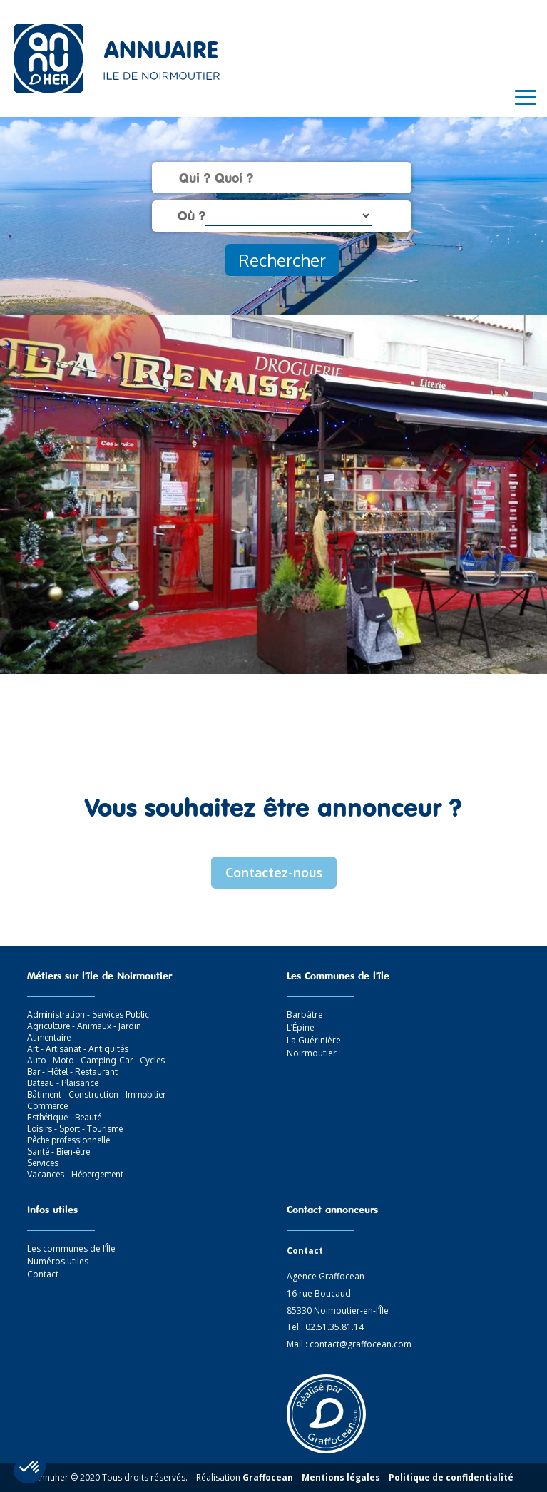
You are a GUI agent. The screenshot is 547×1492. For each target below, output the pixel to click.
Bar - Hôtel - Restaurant (72, 1071)
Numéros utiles (57, 1261)
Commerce (47, 1105)
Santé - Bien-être (58, 1151)
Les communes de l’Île (71, 1248)
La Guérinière (314, 1040)
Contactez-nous (273, 872)
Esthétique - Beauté (64, 1117)
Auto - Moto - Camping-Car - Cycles (96, 1060)
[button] (30, 1468)
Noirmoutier (312, 1053)
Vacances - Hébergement (75, 1174)
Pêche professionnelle (68, 1140)
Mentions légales (341, 1477)
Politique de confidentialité (451, 1477)
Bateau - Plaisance (62, 1083)
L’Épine (301, 1027)
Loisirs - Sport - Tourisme (75, 1128)
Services (42, 1163)
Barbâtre (305, 1014)
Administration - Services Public (88, 1014)
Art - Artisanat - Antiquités (77, 1048)
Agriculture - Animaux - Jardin (84, 1026)
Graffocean (267, 1477)
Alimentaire (49, 1037)
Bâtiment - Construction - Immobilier (96, 1094)
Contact (42, 1274)
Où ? (191, 215)
